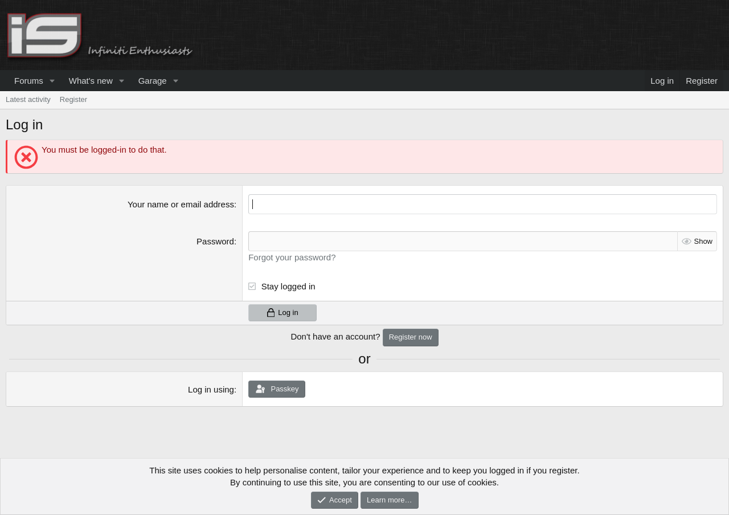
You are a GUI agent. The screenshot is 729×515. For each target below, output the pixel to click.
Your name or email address (181, 204)
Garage (152, 80)
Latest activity (28, 99)
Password (215, 241)
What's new (91, 80)
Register (73, 99)
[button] (52, 80)
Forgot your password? (291, 257)
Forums (28, 80)
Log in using (211, 389)
